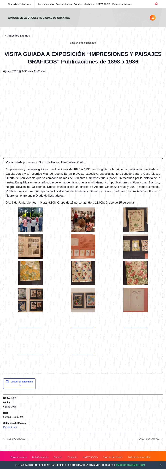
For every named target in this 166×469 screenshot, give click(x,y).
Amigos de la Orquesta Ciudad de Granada (39, 18)
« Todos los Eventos (17, 35)
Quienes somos (46, 4)
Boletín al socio (64, 4)
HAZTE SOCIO (103, 4)
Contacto (89, 4)
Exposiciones (10, 427)
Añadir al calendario (22, 381)
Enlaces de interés (121, 4)
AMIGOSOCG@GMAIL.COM (130, 465)
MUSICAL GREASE (15, 439)
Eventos (78, 4)
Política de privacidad (139, 457)
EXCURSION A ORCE (149, 439)
